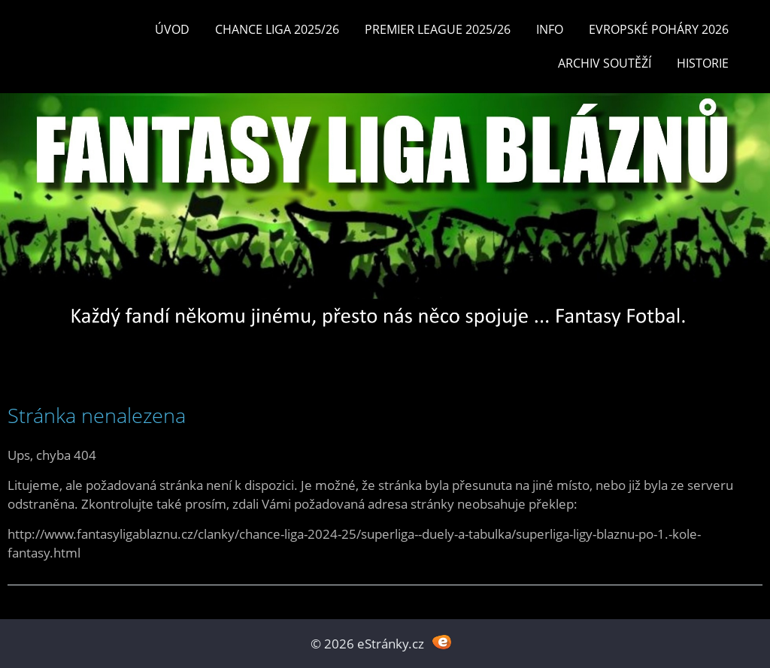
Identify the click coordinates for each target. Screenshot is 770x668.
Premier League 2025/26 (438, 29)
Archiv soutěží (604, 63)
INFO (549, 29)
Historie (703, 63)
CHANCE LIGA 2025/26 (277, 29)
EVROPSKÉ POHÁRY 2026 (659, 29)
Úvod (172, 29)
